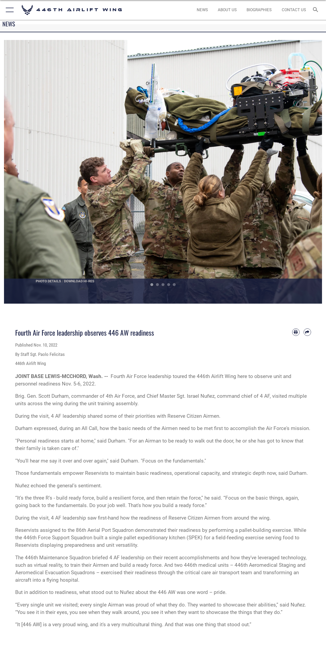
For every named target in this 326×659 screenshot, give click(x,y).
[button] (8, 10)
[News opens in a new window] (202, 10)
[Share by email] (307, 332)
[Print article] (296, 332)
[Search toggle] (316, 10)
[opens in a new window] (227, 10)
